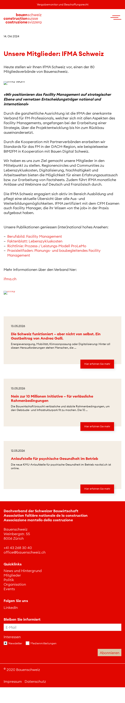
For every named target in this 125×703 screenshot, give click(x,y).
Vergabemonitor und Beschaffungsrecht (62, 4)
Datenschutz (35, 681)
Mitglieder (12, 575)
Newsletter (15, 643)
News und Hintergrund (23, 570)
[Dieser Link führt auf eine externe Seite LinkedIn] (11, 607)
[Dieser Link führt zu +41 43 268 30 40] (18, 547)
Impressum (13, 681)
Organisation (15, 584)
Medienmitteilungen (43, 643)
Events (9, 589)
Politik (9, 579)
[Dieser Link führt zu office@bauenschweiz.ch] (25, 552)
